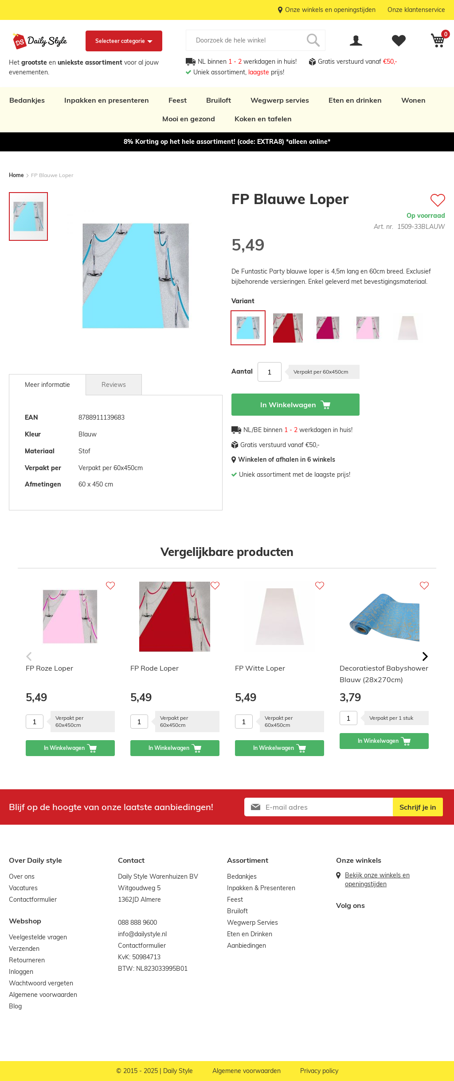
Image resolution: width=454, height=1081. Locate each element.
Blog (15, 1006)
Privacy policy (319, 1071)
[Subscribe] (418, 807)
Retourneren (27, 960)
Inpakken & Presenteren (261, 888)
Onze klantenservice (416, 10)
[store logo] (40, 41)
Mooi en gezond (188, 118)
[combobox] (255, 40)
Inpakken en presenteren (106, 100)
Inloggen (21, 972)
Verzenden (24, 949)
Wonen (413, 100)
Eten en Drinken (249, 934)
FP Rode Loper (154, 668)
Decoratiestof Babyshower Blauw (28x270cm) (384, 674)
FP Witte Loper (260, 668)
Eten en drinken (355, 100)
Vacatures (23, 888)
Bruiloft (218, 100)
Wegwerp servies (279, 100)
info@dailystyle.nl (142, 934)
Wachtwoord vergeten (41, 983)
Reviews (114, 385)
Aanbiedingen (246, 946)
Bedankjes (27, 100)
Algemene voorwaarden (43, 995)
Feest (177, 100)
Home (16, 175)
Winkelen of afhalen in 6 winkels (286, 459)
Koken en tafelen (263, 118)
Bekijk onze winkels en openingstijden (377, 879)
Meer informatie (47, 385)
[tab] (47, 384)
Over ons (22, 876)
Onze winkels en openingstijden (330, 10)
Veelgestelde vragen (38, 937)
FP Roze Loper (49, 668)
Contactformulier (33, 899)
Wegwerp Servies (252, 923)
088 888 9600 (137, 923)
